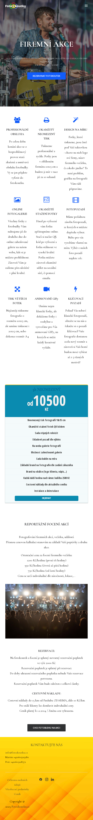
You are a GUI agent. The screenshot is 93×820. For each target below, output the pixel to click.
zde (80, 258)
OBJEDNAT (46, 497)
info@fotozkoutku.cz (16, 752)
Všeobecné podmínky (17, 789)
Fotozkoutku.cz (20, 806)
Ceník (17, 794)
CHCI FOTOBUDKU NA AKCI (46, 728)
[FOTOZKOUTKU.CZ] (15, 6)
